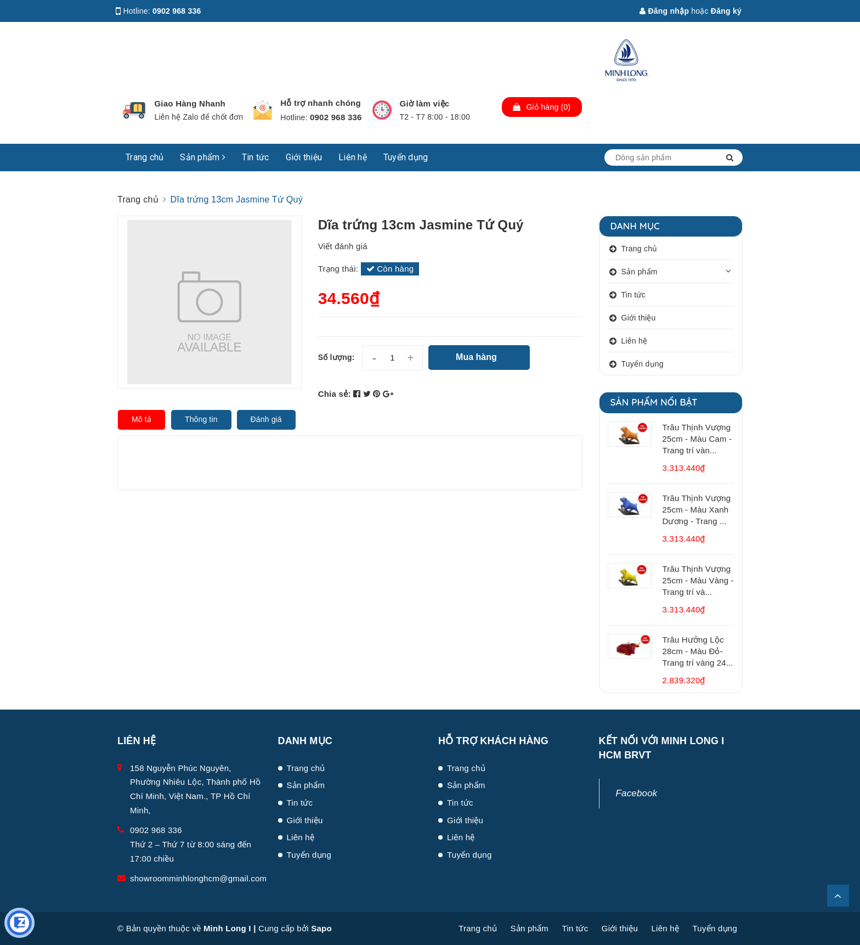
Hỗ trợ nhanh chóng (320, 103)
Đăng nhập (664, 11)
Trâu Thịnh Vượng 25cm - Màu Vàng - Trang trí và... (698, 580)
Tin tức (255, 157)
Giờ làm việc (425, 103)
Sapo (321, 928)
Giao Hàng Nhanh (189, 103)
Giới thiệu (304, 157)
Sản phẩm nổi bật (654, 402)
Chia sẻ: (334, 393)
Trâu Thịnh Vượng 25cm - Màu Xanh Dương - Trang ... (697, 509)
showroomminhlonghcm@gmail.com (198, 878)
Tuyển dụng (405, 157)
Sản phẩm (202, 157)
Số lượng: (336, 357)
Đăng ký (726, 11)
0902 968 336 (176, 11)
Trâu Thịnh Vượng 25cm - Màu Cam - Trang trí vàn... (697, 439)
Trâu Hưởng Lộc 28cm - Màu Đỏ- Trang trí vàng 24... (698, 651)
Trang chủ (144, 157)
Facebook (637, 793)
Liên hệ (352, 157)
